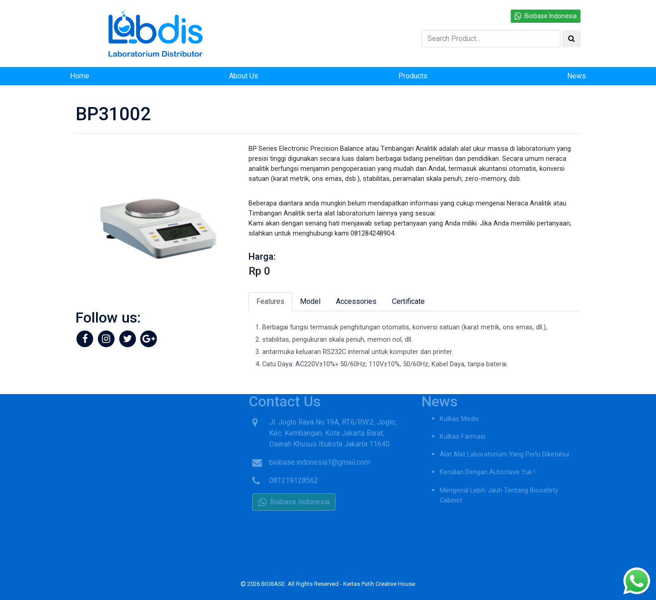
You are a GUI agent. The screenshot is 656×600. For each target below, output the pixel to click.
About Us (243, 76)
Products (412, 76)
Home (79, 76)
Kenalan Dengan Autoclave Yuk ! (487, 461)
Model (310, 301)
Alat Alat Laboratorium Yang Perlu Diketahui (504, 444)
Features (270, 301)
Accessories (356, 301)
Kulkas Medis (459, 408)
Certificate (408, 301)
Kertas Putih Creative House (379, 583)
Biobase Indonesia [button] (545, 16)
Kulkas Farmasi (462, 426)
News (576, 76)
